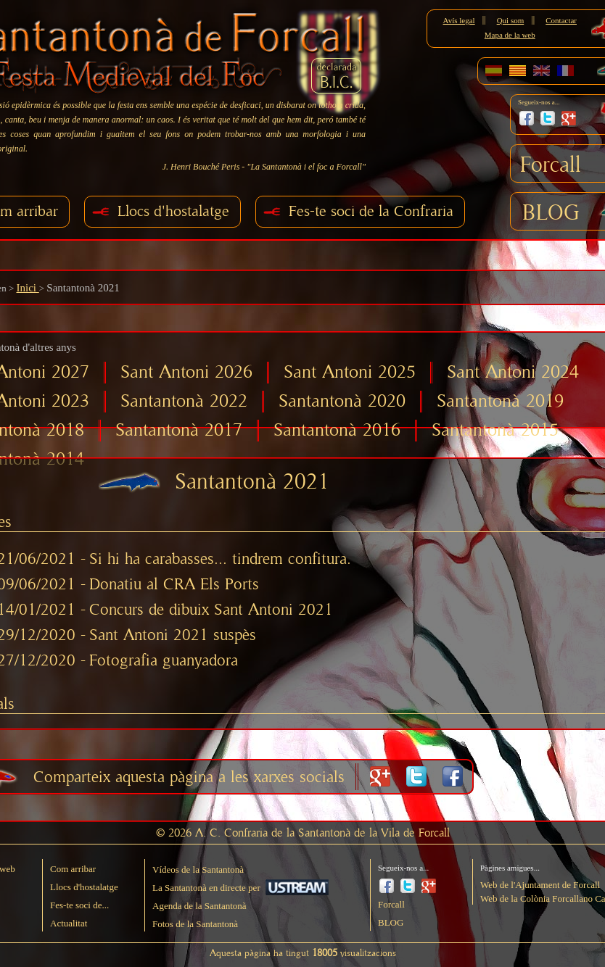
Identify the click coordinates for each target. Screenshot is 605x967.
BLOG (551, 213)
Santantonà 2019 (500, 401)
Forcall (550, 165)
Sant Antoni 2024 (513, 372)
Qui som (510, 20)
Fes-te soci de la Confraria (371, 211)
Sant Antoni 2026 (186, 372)
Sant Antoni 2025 (350, 372)
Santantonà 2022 (183, 401)
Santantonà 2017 (178, 430)
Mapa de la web (510, 34)
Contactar (561, 20)
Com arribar (73, 868)
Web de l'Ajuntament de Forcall (540, 884)
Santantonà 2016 (336, 430)
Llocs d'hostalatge (173, 211)
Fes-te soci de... (79, 905)
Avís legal (459, 20)
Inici (27, 288)
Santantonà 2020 (342, 401)
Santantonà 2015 (495, 430)
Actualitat (68, 923)
